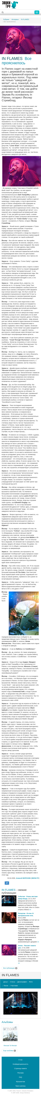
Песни (6, 986)
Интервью (15, 19)
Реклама (20, 1073)
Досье (5, 982)
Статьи (12, 982)
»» (30, 909)
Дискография (22, 982)
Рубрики (6, 19)
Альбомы (7, 1022)
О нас (20, 1060)
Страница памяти (20, 1068)
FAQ (20, 1077)
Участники (14, 986)
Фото (31, 982)
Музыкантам (20, 1081)
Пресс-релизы (21, 1086)
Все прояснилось (16, 60)
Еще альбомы (9, 1051)
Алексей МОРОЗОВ (23, 878)
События (21, 896)
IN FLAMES (25, 19)
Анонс (20, 945)
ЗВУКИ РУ (35, 878)
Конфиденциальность (20, 1064)
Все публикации (10, 968)
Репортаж (21, 913)
